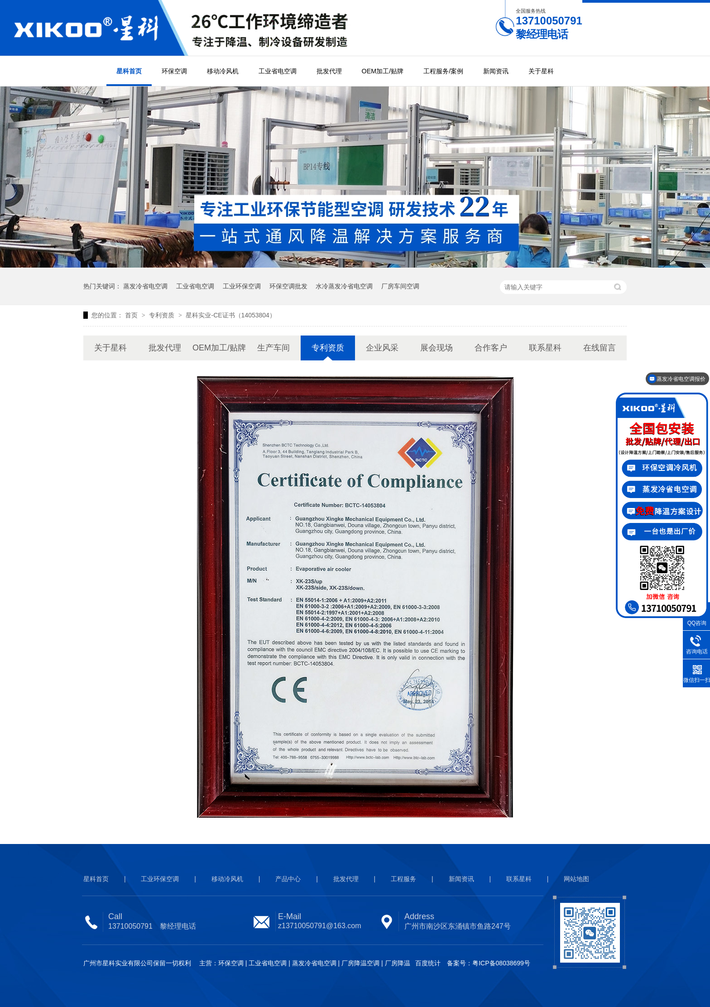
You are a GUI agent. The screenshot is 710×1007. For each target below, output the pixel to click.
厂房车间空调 (400, 286)
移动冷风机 (223, 71)
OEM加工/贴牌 (383, 71)
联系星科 (545, 347)
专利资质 (162, 315)
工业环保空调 (242, 286)
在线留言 (599, 347)
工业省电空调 (278, 71)
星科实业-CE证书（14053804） (230, 315)
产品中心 (288, 878)
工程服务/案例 (443, 71)
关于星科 (541, 71)
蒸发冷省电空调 (145, 286)
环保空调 (174, 71)
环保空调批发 (288, 286)
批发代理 (329, 71)
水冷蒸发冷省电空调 (344, 286)
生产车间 (273, 347)
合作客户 (491, 347)
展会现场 (436, 347)
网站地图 (576, 878)
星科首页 (129, 71)
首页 (132, 315)
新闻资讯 (496, 71)
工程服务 (403, 878)
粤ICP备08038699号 (501, 963)
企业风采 (382, 347)
